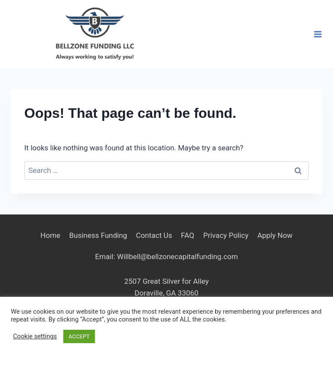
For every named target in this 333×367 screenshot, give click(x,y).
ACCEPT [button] (79, 336)
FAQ (187, 235)
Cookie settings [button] (35, 336)
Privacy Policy (225, 235)
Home (50, 235)
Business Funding (98, 235)
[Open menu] (318, 34)
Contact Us (154, 235)
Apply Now (274, 235)
